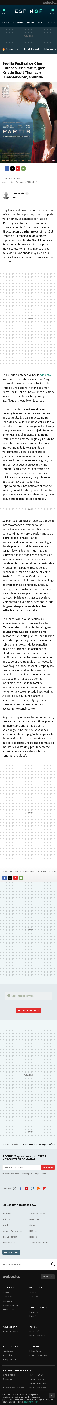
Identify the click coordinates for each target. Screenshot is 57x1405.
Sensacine (33, 1312)
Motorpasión (34, 1331)
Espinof (28, 11)
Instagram (32, 1187)
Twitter (12, 168)
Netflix (6, 1225)
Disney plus (34, 1219)
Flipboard (18, 168)
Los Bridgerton (10, 1236)
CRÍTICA (5, 22)
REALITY (30, 22)
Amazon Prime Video (12, 1231)
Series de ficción (37, 1213)
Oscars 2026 (9, 1242)
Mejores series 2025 (30, 1144)
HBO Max (33, 1231)
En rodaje (42, 871)
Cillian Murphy (50, 49)
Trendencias (8, 1351)
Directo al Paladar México (13, 1387)
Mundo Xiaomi (9, 1309)
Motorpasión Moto (37, 1335)
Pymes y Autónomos (38, 1355)
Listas (32, 1225)
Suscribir (48, 1167)
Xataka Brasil (8, 1379)
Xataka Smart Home (11, 1305)
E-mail (23, 168)
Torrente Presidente (32, 49)
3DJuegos (33, 1292)
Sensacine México (36, 1379)
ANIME (41, 22)
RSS (38, 1187)
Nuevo (52, 13)
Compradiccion (9, 1359)
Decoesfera (7, 1355)
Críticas (6, 1219)
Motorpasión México (37, 1387)
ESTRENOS (18, 22)
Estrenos (7, 1213)
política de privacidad (37, 1173)
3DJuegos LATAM (36, 1375)
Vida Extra (33, 1296)
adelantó (45, 375)
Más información (31, 1402)
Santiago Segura (13, 49)
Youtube (26, 1187)
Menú (4, 13)
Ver (30, 1010)
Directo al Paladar (10, 1331)
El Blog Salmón (35, 1351)
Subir (45, 1276)
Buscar (53, 1264)
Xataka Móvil (8, 1296)
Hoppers (33, 1236)
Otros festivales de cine (24, 871)
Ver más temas (11, 1252)
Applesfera (7, 1301)
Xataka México (9, 1375)
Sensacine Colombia (37, 1383)
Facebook (7, 168)
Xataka (6, 1292)
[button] (20, 193)
